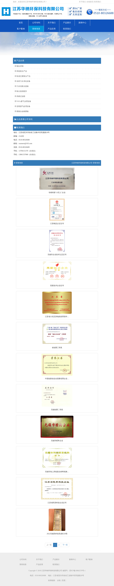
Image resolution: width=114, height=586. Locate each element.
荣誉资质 (36, 29)
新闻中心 (82, 23)
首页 (21, 23)
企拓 (59, 580)
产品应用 (52, 29)
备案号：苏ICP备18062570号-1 (74, 571)
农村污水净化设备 (22, 81)
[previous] (49, 545)
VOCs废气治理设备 (23, 101)
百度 (63, 580)
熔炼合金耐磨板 (22, 111)
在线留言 (90, 2)
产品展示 (67, 23)
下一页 (65, 545)
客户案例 (21, 29)
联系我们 (97, 2)
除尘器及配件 (21, 91)
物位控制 (19, 66)
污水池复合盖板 (22, 86)
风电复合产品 (21, 71)
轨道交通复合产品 (22, 76)
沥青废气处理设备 (22, 106)
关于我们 (82, 2)
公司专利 (36, 23)
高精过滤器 (20, 96)
